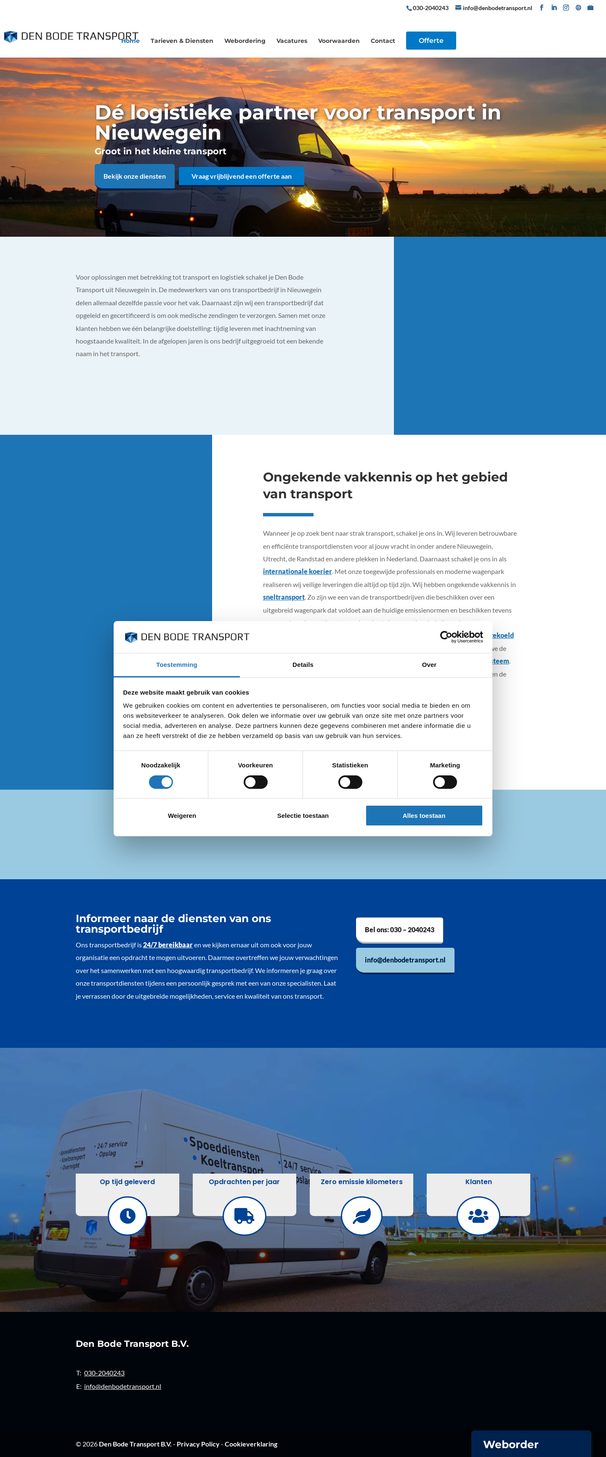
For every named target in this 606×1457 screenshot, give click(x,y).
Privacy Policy (198, 1444)
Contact (383, 41)
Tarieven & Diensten (182, 41)
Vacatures (291, 41)
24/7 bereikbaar (168, 945)
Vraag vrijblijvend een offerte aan (241, 176)
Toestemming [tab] (176, 664)
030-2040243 (431, 7)
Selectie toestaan (303, 815)
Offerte (431, 41)
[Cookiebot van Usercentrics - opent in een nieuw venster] (446, 637)
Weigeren (182, 815)
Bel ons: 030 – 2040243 (399, 929)
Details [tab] (303, 664)
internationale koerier (297, 571)
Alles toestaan (424, 815)
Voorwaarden (339, 41)
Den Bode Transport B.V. (135, 1444)
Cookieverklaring (251, 1444)
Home (130, 41)
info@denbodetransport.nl (405, 960)
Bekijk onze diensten (135, 176)
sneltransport (284, 597)
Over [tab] (429, 664)
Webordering (245, 41)
